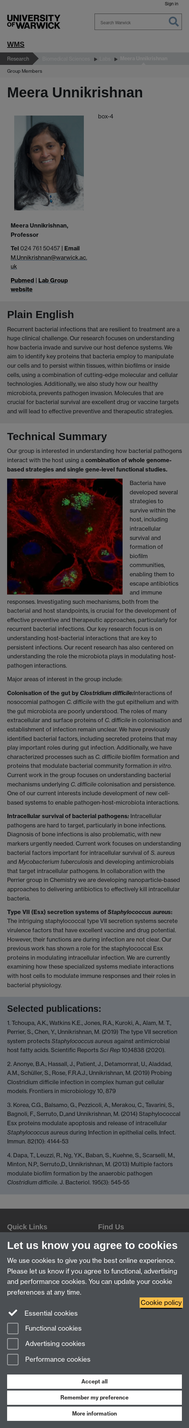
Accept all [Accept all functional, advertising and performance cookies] (94, 1381)
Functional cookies (44, 1329)
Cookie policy (161, 1303)
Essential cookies (42, 1312)
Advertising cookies (46, 1344)
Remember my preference (94, 1397)
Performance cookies (49, 1360)
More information (94, 1413)
